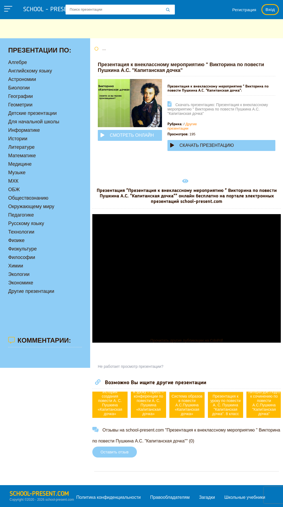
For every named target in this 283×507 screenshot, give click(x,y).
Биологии (19, 88)
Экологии (19, 274)
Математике (22, 155)
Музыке (16, 172)
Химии (15, 266)
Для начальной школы (33, 121)
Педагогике (21, 215)
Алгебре (17, 62)
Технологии (21, 232)
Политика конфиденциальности (108, 497)
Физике (16, 240)
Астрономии (22, 79)
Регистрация (244, 9)
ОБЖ (14, 189)
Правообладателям (170, 497)
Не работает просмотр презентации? (130, 366)
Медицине (20, 164)
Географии (20, 96)
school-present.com (39, 494)
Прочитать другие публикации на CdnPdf (186, 340)
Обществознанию (28, 198)
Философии (21, 257)
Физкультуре (22, 249)
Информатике (24, 130)
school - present (53, 9)
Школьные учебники (244, 497)
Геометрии (20, 104)
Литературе (21, 147)
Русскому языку (26, 223)
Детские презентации (32, 113)
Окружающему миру (31, 206)
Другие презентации (182, 126)
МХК (13, 181)
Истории (17, 138)
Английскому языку (30, 71)
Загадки (207, 497)
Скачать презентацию (202, 145)
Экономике (20, 282)
